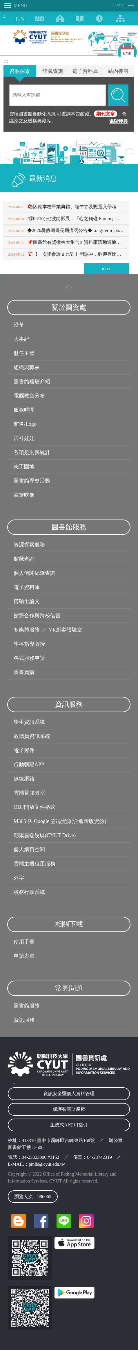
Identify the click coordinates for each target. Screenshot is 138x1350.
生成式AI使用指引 (69, 1124)
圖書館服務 (27, 1006)
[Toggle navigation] (8, 5)
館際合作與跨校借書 (37, 615)
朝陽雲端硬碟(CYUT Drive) (45, 835)
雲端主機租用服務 (34, 864)
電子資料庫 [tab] (85, 71)
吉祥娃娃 (24, 438)
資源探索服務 (29, 545)
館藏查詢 (24, 559)
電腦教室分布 (29, 396)
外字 (19, 878)
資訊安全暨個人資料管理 (69, 1093)
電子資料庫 (27, 587)
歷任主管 (24, 353)
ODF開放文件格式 (34, 807)
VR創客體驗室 (65, 630)
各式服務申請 (29, 658)
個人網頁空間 (29, 849)
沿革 (19, 325)
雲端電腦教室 (29, 793)
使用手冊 (24, 942)
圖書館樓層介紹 (32, 381)
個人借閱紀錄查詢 (34, 573)
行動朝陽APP (29, 764)
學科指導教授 (29, 644)
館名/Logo (25, 424)
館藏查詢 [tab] (52, 71)
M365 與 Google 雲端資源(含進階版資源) (60, 821)
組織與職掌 (27, 367)
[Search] (57, 95)
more (106, 268)
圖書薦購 (24, 672)
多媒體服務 (27, 630)
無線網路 (24, 779)
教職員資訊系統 (32, 736)
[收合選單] (68, 286)
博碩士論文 (27, 601)
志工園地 (24, 466)
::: (30, 14)
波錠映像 (24, 495)
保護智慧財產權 (69, 1109)
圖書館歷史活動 (32, 481)
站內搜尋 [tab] (118, 71)
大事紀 (21, 339)
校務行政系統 (29, 892)
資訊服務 (24, 1020)
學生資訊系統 (29, 722)
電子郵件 (24, 750)
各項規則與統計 (32, 452)
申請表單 (24, 956)
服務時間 (24, 410)
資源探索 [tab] (19, 71)
